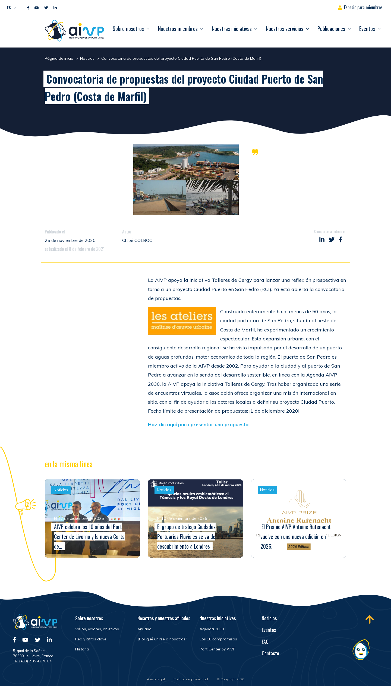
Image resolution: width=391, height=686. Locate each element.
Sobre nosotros (128, 28)
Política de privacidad (191, 679)
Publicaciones (331, 28)
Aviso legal (156, 679)
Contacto (270, 653)
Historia (82, 649)
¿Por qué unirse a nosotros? (162, 639)
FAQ (265, 641)
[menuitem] (10, 7)
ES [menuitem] (9, 7)
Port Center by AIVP (217, 649)
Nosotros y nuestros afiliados (163, 618)
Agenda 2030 (212, 629)
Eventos (367, 28)
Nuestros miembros (178, 28)
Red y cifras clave (90, 639)
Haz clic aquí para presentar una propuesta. (199, 424)
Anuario (144, 629)
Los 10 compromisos (218, 639)
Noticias (269, 618)
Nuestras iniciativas (232, 28)
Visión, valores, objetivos (97, 629)
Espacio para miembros (363, 7)
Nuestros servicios (284, 28)
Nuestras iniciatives (218, 618)
